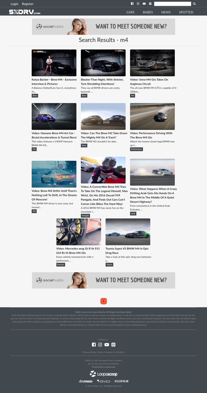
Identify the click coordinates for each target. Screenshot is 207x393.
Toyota (109, 264)
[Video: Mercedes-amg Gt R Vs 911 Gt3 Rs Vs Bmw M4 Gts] (78, 244)
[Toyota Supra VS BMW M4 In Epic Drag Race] (128, 244)
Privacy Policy (89, 352)
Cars (130, 12)
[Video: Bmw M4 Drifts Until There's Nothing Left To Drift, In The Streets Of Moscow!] (54, 186)
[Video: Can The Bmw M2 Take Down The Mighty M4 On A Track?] (103, 128)
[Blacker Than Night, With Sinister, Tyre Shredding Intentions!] (103, 75)
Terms (100, 352)
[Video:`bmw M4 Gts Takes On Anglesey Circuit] (152, 75)
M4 (132, 95)
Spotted (186, 12)
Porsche (60, 264)
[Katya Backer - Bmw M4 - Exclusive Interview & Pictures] (54, 75)
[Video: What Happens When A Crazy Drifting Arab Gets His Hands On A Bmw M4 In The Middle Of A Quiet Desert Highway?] (152, 184)
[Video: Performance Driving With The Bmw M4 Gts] (152, 128)
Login (14, 4)
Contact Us (110, 352)
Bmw (35, 95)
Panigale (85, 216)
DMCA (120, 352)
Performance (136, 149)
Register (27, 4)
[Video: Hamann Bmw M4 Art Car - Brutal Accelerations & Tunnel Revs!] (54, 128)
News (166, 12)
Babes (148, 12)
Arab (133, 213)
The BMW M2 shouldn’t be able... (99, 141)
